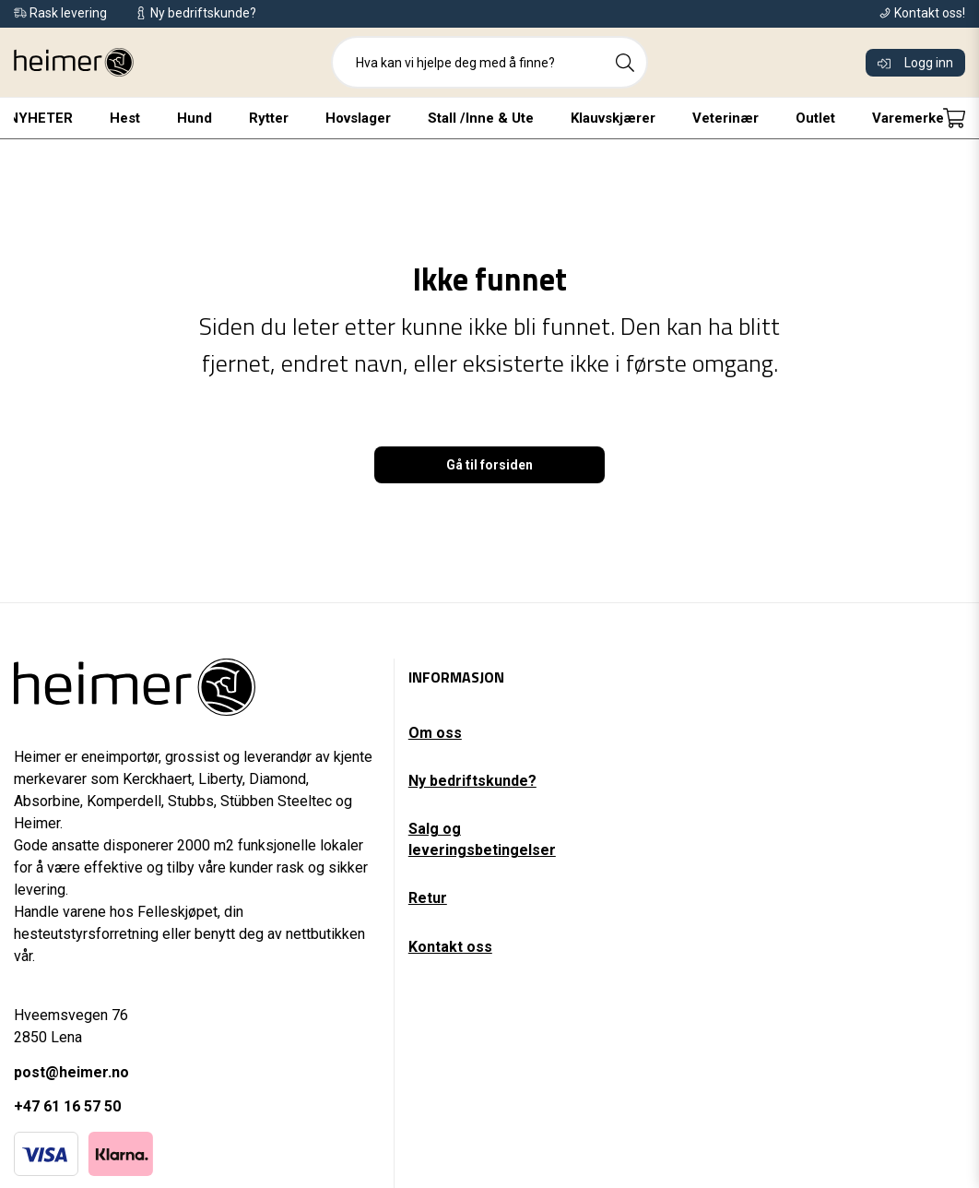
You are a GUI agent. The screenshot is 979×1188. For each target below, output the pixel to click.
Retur (427, 898)
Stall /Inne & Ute (481, 118)
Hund (194, 118)
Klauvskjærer (613, 118)
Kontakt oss (450, 947)
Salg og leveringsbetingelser (482, 839)
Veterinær (725, 118)
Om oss (435, 733)
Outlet (815, 118)
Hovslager (358, 118)
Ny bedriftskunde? (472, 781)
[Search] (625, 62)
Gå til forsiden (489, 464)
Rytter (269, 118)
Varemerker (911, 118)
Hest (125, 118)
